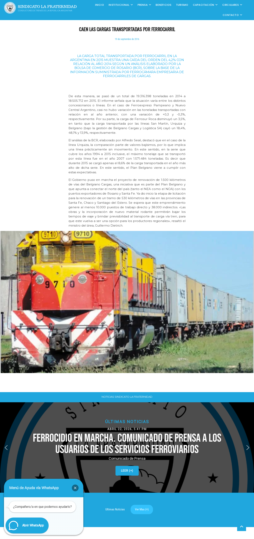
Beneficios (163, 5)
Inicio (99, 5)
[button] (127, 447)
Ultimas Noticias (115, 509)
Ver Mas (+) (142, 509)
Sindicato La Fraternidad (47, 6)
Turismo (182, 5)
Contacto (231, 15)
